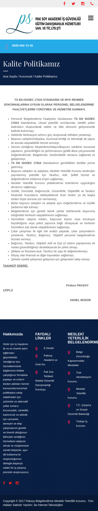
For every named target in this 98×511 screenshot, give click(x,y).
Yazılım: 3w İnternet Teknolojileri (43, 505)
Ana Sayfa (10, 76)
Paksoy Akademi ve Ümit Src (46, 360)
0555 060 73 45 (22, 45)
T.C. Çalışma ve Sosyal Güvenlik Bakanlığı (79, 409)
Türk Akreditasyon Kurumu (79, 377)
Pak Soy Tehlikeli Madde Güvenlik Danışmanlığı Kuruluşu (44, 380)
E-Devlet (49, 348)
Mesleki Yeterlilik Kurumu (77, 393)
